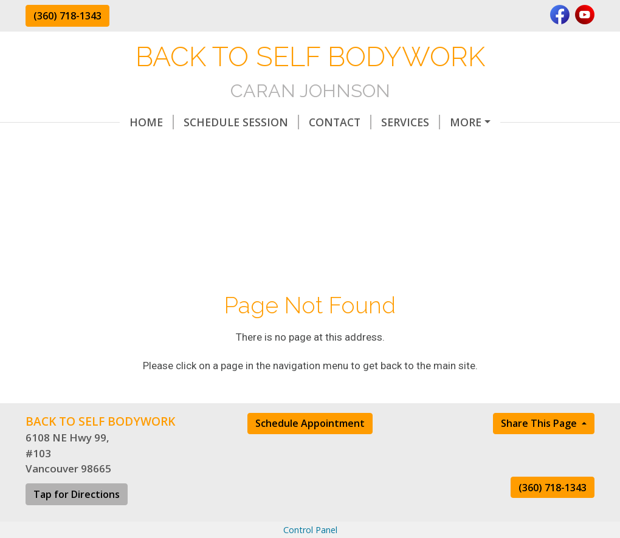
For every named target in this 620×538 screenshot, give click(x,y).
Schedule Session (147, 122)
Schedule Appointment (310, 448)
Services (316, 122)
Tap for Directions (76, 519)
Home (57, 122)
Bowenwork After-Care (431, 122)
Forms (317, 147)
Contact (246, 122)
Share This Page (540, 448)
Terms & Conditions (222, 147)
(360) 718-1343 (67, 15)
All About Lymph (91, 147)
